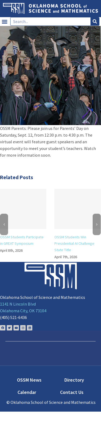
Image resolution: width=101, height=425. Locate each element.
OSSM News (29, 380)
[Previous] (4, 224)
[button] (4, 21)
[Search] (94, 21)
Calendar (27, 392)
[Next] (97, 224)
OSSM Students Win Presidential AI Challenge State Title (74, 243)
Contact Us (71, 392)
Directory (74, 380)
